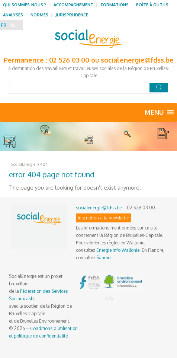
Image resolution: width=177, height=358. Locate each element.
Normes (39, 15)
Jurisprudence (72, 15)
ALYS (109, 298)
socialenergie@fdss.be (137, 60)
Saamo (103, 257)
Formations (115, 4)
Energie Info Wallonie (117, 250)
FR (3, 25)
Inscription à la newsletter (103, 218)
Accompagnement (73, 4)
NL (12, 25)
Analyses (13, 15)
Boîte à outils (152, 4)
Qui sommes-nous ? (24, 4)
